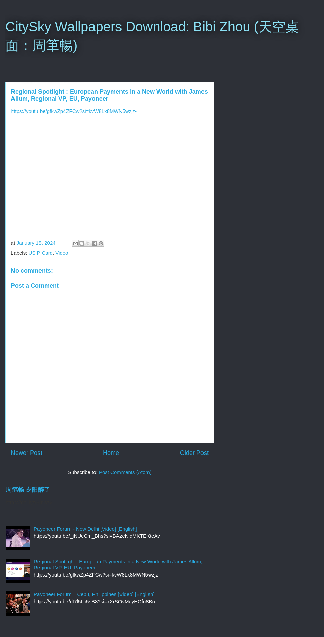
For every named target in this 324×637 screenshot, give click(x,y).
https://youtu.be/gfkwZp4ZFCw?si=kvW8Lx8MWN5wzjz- (74, 111)
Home (111, 452)
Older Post (194, 452)
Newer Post (26, 452)
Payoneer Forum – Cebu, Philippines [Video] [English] (94, 594)
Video (61, 253)
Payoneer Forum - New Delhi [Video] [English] (85, 529)
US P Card (41, 253)
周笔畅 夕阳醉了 (28, 489)
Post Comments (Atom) (125, 472)
